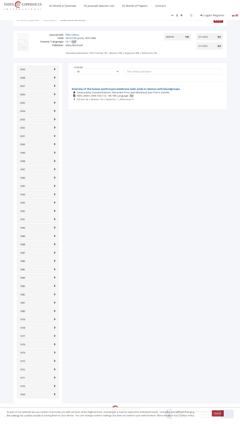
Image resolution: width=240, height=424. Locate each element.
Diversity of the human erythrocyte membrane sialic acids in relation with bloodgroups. (126, 89)
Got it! (217, 413)
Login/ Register (212, 15)
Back (218, 20)
